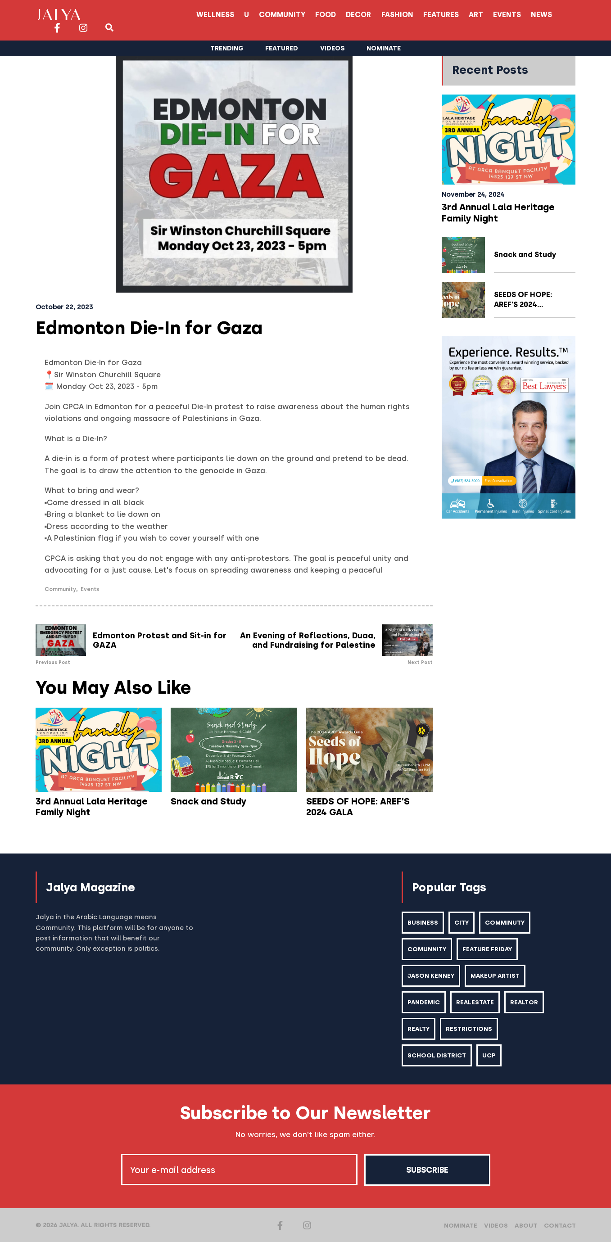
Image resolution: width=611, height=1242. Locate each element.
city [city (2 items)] (461, 922)
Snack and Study (208, 801)
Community (188, 14)
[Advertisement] (508, 663)
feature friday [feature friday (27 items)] (488, 949)
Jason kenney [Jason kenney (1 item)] (431, 975)
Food (233, 14)
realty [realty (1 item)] (418, 1028)
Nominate (460, 1224)
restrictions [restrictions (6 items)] (470, 1028)
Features (351, 14)
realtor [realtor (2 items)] (525, 1002)
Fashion (306, 14)
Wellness (120, 14)
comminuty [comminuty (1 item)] (505, 922)
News (454, 14)
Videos (496, 1224)
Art (387, 14)
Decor (267, 14)
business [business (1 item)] (422, 922)
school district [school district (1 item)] (436, 1055)
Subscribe (427, 1169)
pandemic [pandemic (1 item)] (423, 1002)
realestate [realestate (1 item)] (476, 1002)
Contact (560, 1224)
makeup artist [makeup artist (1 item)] (496, 975)
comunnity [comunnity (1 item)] (427, 949)
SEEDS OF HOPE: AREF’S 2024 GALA (368, 806)
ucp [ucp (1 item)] (489, 1055)
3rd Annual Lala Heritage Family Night (91, 806)
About (526, 1224)
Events (419, 14)
